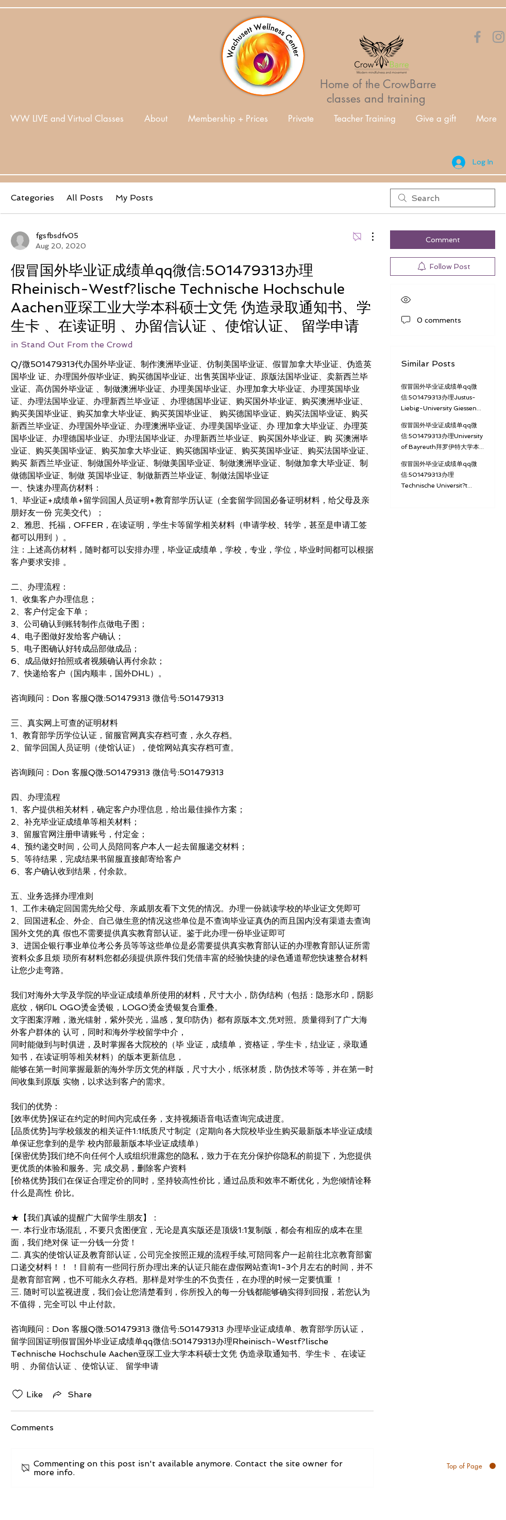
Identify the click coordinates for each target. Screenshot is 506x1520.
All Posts (84, 198)
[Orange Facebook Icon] (477, 37)
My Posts (134, 198)
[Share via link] (71, 1394)
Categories (32, 198)
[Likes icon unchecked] (17, 1394)
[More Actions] (367, 236)
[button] (156, 119)
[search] (442, 198)
